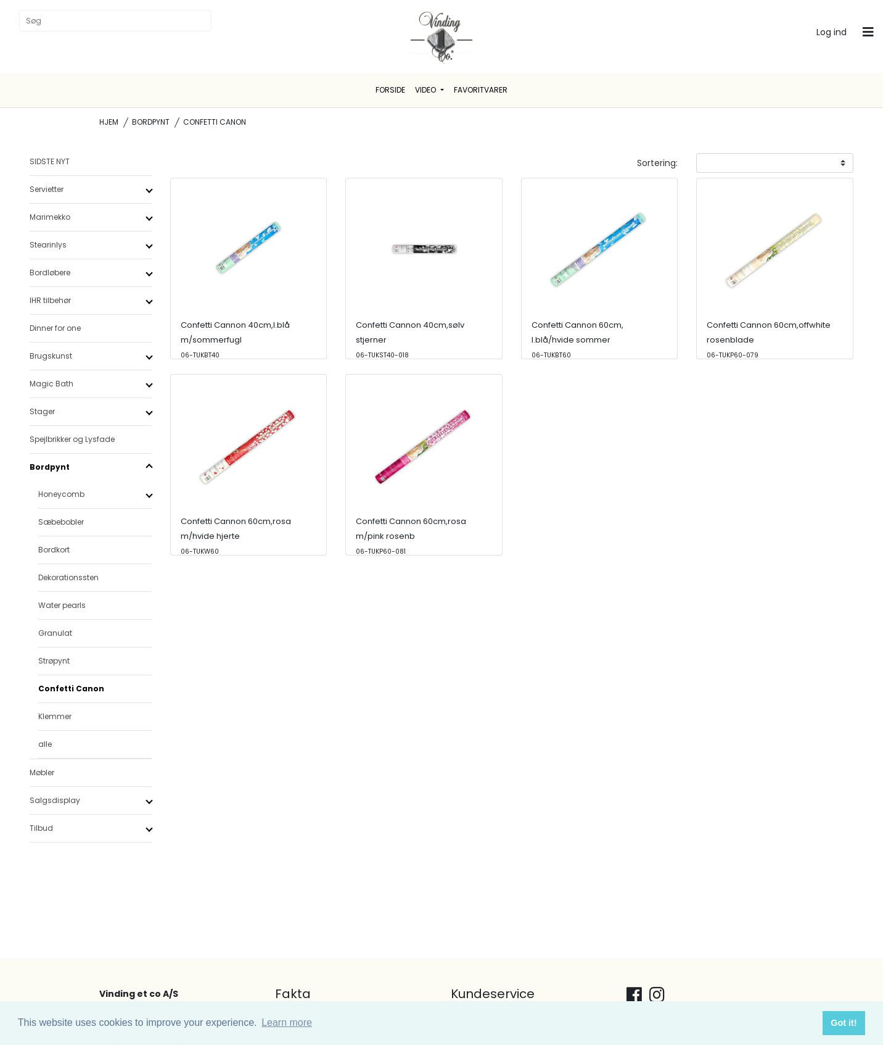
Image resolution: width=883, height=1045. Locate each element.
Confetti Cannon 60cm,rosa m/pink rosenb (411, 535)
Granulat (55, 633)
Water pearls (62, 605)
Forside (390, 90)
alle (45, 744)
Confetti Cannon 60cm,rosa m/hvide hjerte (236, 535)
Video (426, 90)
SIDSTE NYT (50, 161)
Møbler (42, 772)
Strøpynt (54, 661)
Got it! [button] (843, 1023)
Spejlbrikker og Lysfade (72, 439)
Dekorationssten (68, 577)
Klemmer (55, 716)
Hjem (108, 122)
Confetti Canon (71, 688)
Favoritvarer (480, 90)
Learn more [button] (286, 1022)
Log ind (831, 32)
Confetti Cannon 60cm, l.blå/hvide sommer (577, 339)
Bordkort (54, 549)
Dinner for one (55, 328)
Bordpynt (151, 122)
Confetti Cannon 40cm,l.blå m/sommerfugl (235, 339)
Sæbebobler (61, 522)
